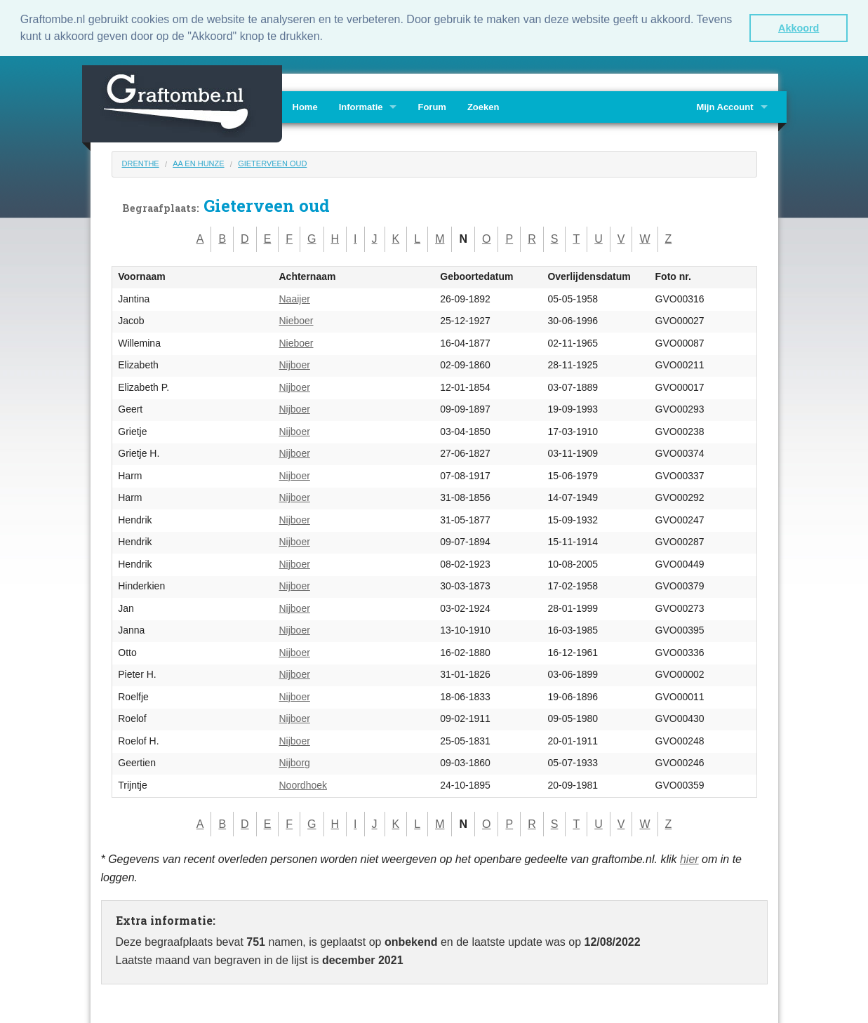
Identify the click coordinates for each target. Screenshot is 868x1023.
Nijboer (294, 364)
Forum (432, 105)
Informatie (361, 105)
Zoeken (483, 105)
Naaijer (294, 297)
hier (689, 858)
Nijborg (294, 762)
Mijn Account (724, 105)
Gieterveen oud (272, 162)
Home (305, 105)
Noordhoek (303, 783)
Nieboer (296, 320)
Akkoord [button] (798, 28)
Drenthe (140, 162)
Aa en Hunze (198, 162)
